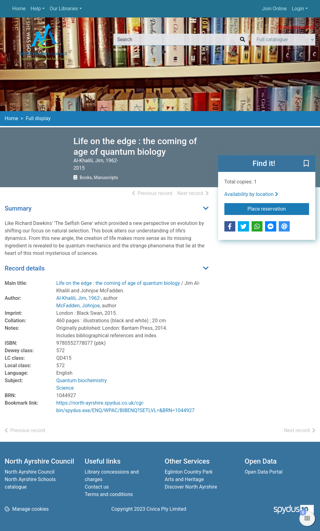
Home (19, 9)
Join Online (274, 9)
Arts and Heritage (184, 479)
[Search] (242, 40)
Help (36, 9)
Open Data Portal (263, 472)
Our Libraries (64, 9)
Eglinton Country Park (188, 472)
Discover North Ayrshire (191, 487)
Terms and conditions (109, 494)
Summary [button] (18, 208)
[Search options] (283, 40)
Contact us (97, 487)
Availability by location (251, 194)
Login (298, 9)
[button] (306, 164)
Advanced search (296, 27)
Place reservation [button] (278, 208)
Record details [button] (25, 268)
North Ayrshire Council (29, 472)
